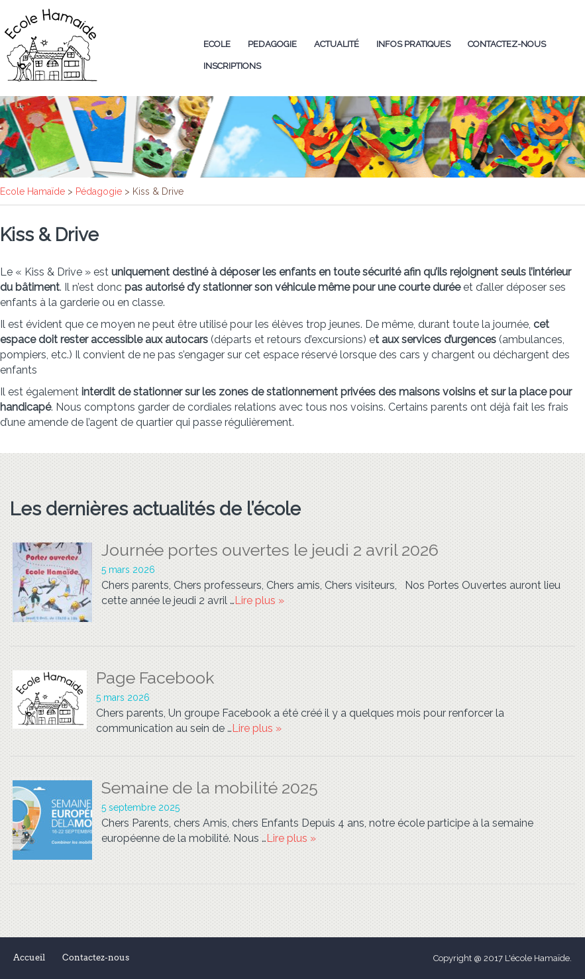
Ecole (217, 44)
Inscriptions (232, 66)
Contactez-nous (507, 44)
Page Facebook (155, 678)
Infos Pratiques (413, 44)
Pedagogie (272, 44)
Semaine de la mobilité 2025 (209, 788)
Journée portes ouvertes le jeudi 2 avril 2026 (270, 550)
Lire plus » (259, 600)
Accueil (29, 957)
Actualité (336, 44)
